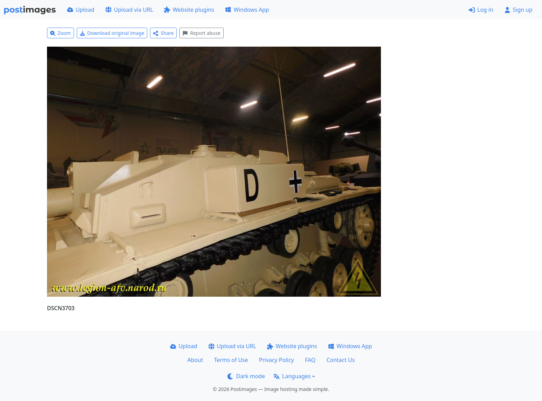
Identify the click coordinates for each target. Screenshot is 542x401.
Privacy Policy (276, 360)
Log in (481, 9)
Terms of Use (231, 360)
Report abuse (201, 33)
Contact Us (341, 360)
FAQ (310, 360)
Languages (291, 376)
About (195, 360)
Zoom (60, 33)
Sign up (518, 9)
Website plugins (189, 9)
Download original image (112, 33)
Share (163, 33)
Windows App (247, 9)
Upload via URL (129, 9)
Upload (80, 9)
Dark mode (246, 376)
